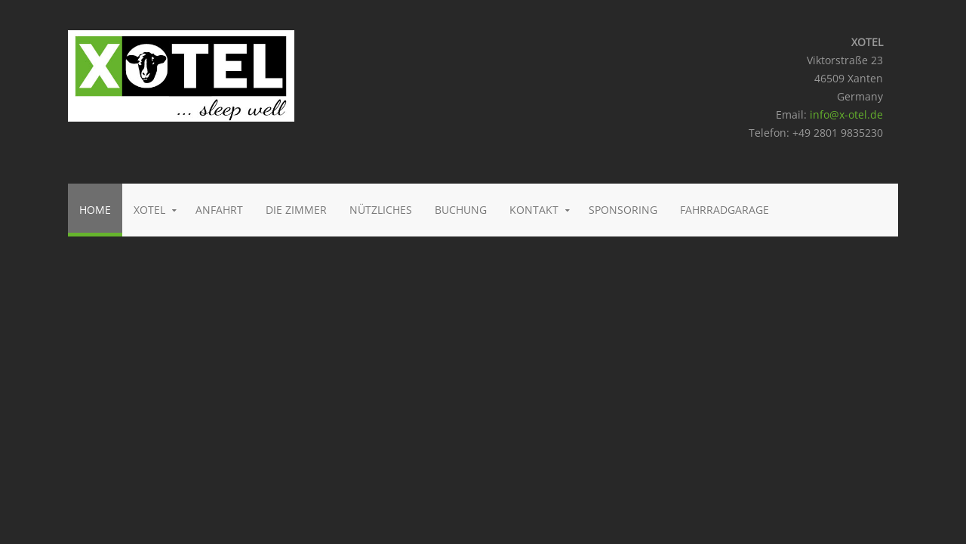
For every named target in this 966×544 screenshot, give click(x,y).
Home (95, 209)
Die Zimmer (296, 209)
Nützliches (380, 209)
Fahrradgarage (724, 209)
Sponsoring (623, 209)
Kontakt (533, 209)
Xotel (149, 209)
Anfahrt (219, 209)
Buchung (461, 209)
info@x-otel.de (846, 114)
